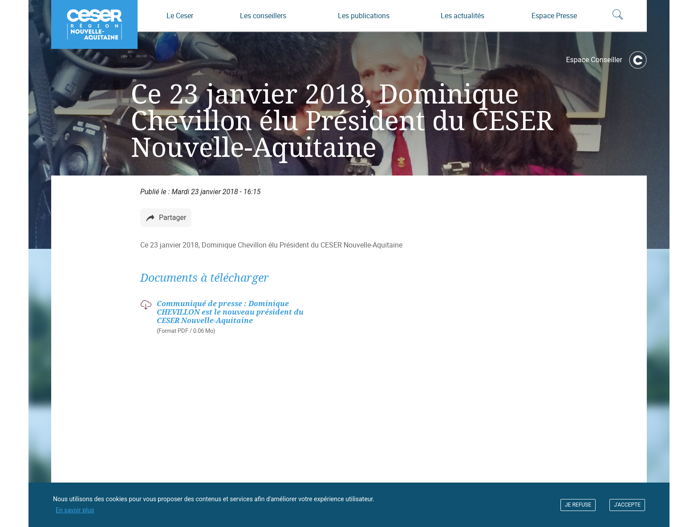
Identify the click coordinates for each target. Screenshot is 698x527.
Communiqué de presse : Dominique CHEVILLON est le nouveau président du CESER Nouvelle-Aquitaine (230, 312)
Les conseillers (263, 15)
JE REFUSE (578, 505)
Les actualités (462, 15)
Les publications (364, 15)
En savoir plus (75, 510)
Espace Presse (554, 15)
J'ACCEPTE (627, 505)
